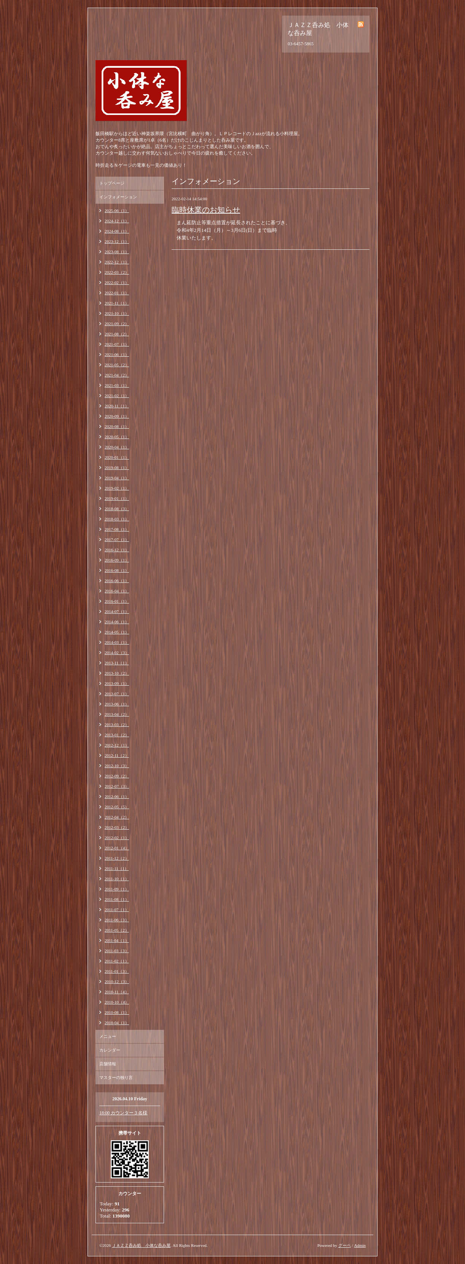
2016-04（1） (117, 591)
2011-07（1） (117, 909)
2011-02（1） (117, 961)
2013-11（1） (117, 663)
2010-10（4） (117, 1002)
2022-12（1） (117, 262)
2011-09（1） (117, 889)
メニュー (107, 1036)
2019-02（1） (117, 488)
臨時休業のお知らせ (206, 210)
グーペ (344, 1245)
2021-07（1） (117, 344)
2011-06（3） (117, 920)
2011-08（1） (117, 899)
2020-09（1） (117, 416)
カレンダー (109, 1050)
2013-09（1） (117, 683)
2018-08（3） (117, 508)
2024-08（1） (117, 231)
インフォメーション (118, 197)
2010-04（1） (117, 1022)
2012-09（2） (117, 776)
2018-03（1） (117, 519)
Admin (360, 1245)
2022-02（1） (117, 282)
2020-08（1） (117, 426)
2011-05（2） (117, 930)
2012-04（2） (117, 817)
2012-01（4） (117, 848)
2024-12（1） (117, 221)
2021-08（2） (117, 334)
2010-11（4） (117, 991)
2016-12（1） (117, 549)
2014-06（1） (117, 621)
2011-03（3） (117, 950)
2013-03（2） (117, 724)
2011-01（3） (117, 971)
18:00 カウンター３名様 (123, 1113)
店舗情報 (107, 1063)
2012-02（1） (117, 837)
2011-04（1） (117, 940)
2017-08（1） (117, 529)
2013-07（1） (117, 693)
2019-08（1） (117, 467)
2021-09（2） (117, 323)
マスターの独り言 (116, 1077)
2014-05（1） (117, 632)
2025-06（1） (117, 210)
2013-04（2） (117, 714)
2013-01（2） (117, 735)
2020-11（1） (117, 406)
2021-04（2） (117, 375)
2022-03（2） (117, 272)
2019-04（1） (117, 478)
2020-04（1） (117, 447)
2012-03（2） (117, 827)
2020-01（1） (117, 457)
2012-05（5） (117, 806)
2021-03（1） (117, 385)
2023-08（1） (117, 251)
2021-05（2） (117, 364)
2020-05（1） (117, 436)
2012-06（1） (117, 796)
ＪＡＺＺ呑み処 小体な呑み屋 (141, 1245)
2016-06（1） (117, 580)
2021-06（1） (117, 354)
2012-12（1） (117, 745)
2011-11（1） (117, 868)
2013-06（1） (117, 704)
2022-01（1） (117, 292)
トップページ (111, 183)
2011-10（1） (117, 878)
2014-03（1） (117, 642)
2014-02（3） (117, 652)
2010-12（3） (117, 981)
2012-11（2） (117, 755)
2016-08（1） (117, 570)
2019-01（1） (117, 498)
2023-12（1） (117, 241)
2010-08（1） (117, 1012)
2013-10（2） (117, 673)
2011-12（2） (117, 858)
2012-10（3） (117, 765)
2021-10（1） (117, 313)
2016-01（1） (117, 601)
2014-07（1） (117, 611)
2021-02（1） (117, 395)
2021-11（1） (117, 303)
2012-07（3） (117, 786)
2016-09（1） (117, 560)
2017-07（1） (117, 539)
